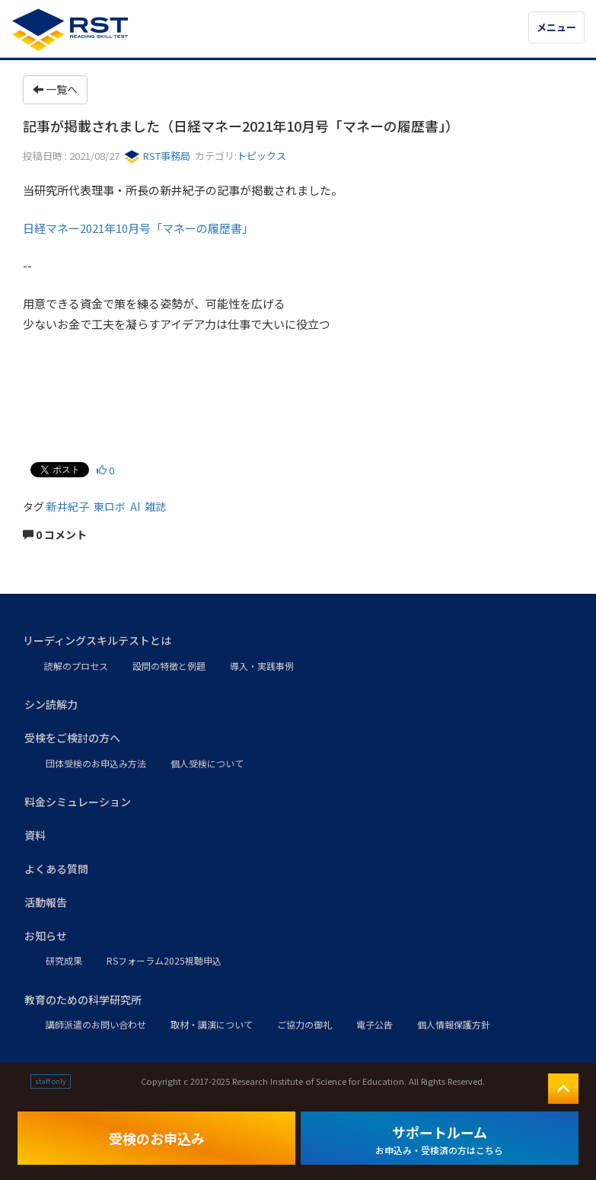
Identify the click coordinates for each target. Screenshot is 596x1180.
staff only (50, 1081)
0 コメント (55, 534)
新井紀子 (67, 506)
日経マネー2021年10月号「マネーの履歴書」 (138, 228)
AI (135, 506)
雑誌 (155, 506)
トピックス (261, 155)
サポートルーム (439, 1139)
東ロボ (110, 506)
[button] (298, 641)
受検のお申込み (157, 1138)
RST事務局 (157, 155)
